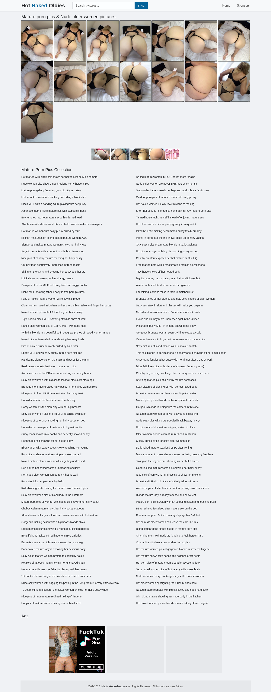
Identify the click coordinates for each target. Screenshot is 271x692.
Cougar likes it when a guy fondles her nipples (163, 542)
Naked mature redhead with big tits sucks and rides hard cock (172, 589)
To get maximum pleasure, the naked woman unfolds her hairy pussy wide (64, 589)
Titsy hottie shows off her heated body (158, 271)
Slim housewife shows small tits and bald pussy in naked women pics (61, 224)
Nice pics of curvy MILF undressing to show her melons (168, 474)
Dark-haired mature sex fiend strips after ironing (164, 447)
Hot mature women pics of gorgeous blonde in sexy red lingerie (173, 549)
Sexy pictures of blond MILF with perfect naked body (166, 386)
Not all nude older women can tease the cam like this (167, 522)
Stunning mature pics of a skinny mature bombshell (166, 379)
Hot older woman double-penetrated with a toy (48, 400)
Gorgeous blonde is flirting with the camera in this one (167, 407)
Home (226, 5)
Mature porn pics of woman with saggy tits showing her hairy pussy (60, 501)
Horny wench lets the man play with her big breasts (51, 407)
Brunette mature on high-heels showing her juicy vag (52, 542)
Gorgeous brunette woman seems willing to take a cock (168, 332)
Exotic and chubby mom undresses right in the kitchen (167, 319)
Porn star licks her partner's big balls (42, 481)
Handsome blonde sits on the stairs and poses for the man (55, 359)
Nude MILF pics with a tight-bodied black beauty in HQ (168, 420)
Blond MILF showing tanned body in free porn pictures (52, 291)
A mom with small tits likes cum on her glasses (163, 285)
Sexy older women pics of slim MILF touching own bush (53, 413)
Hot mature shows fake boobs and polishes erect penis (168, 555)
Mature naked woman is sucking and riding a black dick (53, 197)
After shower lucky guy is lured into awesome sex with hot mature (59, 515)
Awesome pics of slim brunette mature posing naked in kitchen (172, 488)
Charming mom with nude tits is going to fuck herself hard (169, 535)
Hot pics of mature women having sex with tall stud (51, 603)
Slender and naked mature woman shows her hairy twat (54, 244)
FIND (141, 5)
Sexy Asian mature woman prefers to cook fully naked (52, 555)
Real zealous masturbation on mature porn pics (49, 366)
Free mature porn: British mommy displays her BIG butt (168, 515)
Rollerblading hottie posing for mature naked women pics (54, 488)
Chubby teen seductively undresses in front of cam (51, 264)
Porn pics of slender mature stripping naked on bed (51, 454)
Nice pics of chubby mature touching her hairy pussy (52, 258)
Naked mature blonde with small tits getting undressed (53, 461)
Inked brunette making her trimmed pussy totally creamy (169, 231)
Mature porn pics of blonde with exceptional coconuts (167, 400)
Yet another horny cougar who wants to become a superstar (56, 576)
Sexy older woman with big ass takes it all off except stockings (57, 379)
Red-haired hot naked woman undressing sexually (50, 467)
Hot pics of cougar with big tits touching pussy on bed (167, 251)
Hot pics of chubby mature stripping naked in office (165, 427)
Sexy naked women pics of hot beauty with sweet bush (168, 569)
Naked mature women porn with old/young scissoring (167, 413)
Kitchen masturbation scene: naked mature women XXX (54, 237)
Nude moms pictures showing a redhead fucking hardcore (55, 528)
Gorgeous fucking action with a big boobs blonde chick (53, 522)
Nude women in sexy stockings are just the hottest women (170, 576)
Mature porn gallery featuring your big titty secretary (51, 190)
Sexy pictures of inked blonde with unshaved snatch (166, 346)
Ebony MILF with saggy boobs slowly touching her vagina (54, 447)
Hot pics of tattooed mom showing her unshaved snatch (53, 562)
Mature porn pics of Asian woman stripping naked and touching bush (176, 501)
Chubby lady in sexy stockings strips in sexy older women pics (172, 373)
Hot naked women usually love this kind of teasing (165, 203)
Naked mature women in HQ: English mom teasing (165, 176)
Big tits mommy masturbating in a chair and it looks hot (168, 278)
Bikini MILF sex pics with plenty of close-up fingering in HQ (170, 366)
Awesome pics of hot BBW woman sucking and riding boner (56, 373)
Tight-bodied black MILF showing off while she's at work (53, 319)
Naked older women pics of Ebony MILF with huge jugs (53, 325)
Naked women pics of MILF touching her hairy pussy (52, 312)
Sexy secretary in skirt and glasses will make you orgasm (169, 305)
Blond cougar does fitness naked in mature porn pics (166, 528)
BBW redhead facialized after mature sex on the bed (166, 508)
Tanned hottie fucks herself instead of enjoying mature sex (170, 217)
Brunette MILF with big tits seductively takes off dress (167, 481)
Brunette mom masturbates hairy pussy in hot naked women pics (59, 386)
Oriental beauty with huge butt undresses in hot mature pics (171, 339)
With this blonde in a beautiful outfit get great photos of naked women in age (65, 332)
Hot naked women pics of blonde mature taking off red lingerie (172, 603)
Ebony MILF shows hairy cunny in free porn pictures (51, 352)
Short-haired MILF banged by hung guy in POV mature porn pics (173, 210)
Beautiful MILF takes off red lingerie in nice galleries (51, 535)
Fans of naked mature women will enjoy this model (51, 298)
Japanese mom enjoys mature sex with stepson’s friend (53, 210)
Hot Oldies (43, 5)
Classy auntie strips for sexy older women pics (163, 440)
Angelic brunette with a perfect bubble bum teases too (52, 251)
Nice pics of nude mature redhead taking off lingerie (51, 596)
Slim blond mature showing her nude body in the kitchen (169, 596)
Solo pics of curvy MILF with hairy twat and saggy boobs (54, 285)
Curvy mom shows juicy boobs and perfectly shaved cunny (55, 434)
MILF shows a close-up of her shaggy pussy (47, 278)
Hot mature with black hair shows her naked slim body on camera (59, 176)
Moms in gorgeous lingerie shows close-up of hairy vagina (170, 237)
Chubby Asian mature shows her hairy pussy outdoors (52, 508)
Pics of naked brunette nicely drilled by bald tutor (49, 346)
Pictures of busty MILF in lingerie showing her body (166, 325)
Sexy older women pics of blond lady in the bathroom (52, 494)
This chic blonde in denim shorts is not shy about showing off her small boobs (181, 352)
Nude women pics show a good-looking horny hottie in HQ (55, 183)
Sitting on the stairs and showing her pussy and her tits (53, 271)
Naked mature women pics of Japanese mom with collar (168, 312)
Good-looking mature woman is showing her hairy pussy (169, 467)
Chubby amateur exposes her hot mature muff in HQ (166, 258)
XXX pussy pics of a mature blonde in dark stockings (166, 244)
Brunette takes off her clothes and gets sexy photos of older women (175, 298)
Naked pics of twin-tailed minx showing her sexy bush (52, 339)
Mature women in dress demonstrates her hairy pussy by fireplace (174, 454)
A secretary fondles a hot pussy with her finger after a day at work (174, 359)
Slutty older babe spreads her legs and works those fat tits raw (172, 190)
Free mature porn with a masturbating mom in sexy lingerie (170, 264)
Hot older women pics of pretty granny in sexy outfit (166, 224)
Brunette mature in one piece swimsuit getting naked (166, 393)
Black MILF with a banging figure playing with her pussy (53, 203)
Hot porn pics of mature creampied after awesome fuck (168, 562)
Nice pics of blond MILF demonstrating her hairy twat (52, 393)
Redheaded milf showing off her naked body (47, 440)
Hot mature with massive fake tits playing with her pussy (54, 569)
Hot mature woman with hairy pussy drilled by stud (50, 231)
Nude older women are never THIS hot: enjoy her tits (167, 183)
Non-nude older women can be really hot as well (49, 474)
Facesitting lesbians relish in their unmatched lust (164, 291)
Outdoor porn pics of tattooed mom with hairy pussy (166, 197)
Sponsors (243, 5)
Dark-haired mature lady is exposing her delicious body (53, 549)
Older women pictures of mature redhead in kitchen (166, 434)
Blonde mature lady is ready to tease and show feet (166, 494)
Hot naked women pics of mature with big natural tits (52, 427)
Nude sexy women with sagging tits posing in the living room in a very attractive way (70, 582)
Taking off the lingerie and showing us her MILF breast (167, 461)
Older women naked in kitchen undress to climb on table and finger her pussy (66, 305)
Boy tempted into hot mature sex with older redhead (51, 217)
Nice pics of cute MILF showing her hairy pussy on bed (53, 420)
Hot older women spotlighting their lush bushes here (166, 582)
